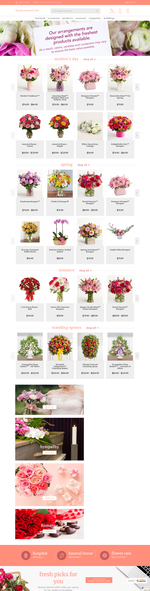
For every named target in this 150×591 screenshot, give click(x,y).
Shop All (88, 59)
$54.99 (90, 152)
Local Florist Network (118, 589)
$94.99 (30, 258)
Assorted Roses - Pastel (30, 145)
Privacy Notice (104, 589)
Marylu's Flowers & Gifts (27, 10)
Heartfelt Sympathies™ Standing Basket (60, 366)
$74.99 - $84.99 (30, 104)
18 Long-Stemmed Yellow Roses (30, 251)
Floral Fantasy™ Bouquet (90, 202)
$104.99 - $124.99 (30, 373)
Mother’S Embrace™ (30, 96)
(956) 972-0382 (24, 2)
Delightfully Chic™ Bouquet (120, 145)
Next (137, 87)
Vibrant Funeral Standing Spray (90, 365)
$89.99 (60, 258)
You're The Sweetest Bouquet (60, 308)
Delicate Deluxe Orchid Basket (60, 251)
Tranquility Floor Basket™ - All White (30, 365)
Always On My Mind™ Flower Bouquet (90, 308)
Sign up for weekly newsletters (99, 501)
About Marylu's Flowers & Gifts (27, 526)
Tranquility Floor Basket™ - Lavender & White (120, 366)
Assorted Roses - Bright (60, 145)
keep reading (88, 530)
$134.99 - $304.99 (90, 373)
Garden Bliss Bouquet (120, 250)
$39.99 (60, 315)
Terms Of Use (93, 589)
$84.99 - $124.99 (120, 373)
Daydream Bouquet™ (30, 201)
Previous (13, 87)
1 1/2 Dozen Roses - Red (30, 308)
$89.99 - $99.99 (90, 210)
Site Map (130, 589)
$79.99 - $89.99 (90, 315)
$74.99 (90, 104)
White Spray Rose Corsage (90, 145)
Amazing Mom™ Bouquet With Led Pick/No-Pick (60, 98)
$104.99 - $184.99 (60, 373)
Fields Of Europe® (60, 201)
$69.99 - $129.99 (30, 152)
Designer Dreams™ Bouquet (90, 97)
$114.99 (30, 315)
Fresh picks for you (58, 502)
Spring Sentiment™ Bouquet (90, 251)
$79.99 (120, 104)
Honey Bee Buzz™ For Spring (120, 97)
